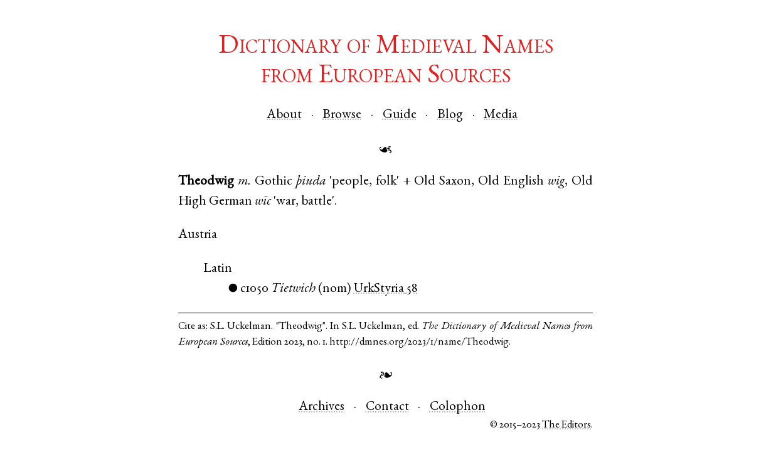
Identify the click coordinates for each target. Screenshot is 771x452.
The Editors (566, 425)
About (284, 115)
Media (501, 115)
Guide (400, 115)
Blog (450, 115)
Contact (387, 407)
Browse (341, 115)
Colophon (458, 407)
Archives (321, 407)
